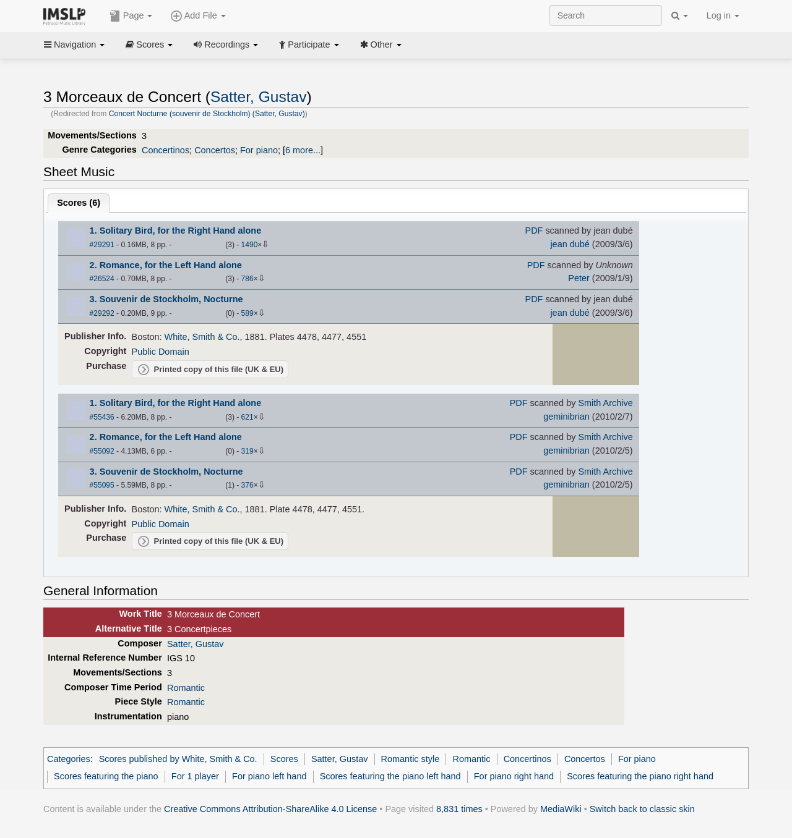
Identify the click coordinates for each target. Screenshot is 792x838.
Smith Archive (605, 403)
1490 (249, 244)
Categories (68, 759)
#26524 (102, 278)
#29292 (102, 313)
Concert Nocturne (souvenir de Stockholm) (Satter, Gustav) (207, 113)
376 (247, 485)
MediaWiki (561, 809)
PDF (534, 230)
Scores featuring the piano (106, 776)
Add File (198, 16)
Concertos (214, 150)
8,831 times (459, 809)
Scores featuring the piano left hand (390, 776)
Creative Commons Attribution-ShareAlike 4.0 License (270, 809)
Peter (579, 278)
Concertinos (165, 150)
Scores (149, 44)
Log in (723, 15)
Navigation (74, 44)
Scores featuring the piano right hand (640, 776)
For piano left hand (269, 776)
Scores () (78, 203)
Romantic (186, 688)
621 (247, 417)
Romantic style (410, 759)
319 (247, 451)
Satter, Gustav (258, 96)
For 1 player (195, 776)
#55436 (102, 417)
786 (247, 278)
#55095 (102, 485)
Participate (308, 44)
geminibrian (566, 416)
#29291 (102, 244)
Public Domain (160, 352)
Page (131, 16)
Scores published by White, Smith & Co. (178, 759)
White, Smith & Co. (202, 337)
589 (247, 313)
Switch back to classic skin (642, 809)
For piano (259, 150)
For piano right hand (514, 776)
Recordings (226, 44)
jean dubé (569, 244)
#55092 (102, 451)
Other (381, 44)
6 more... (303, 150)
